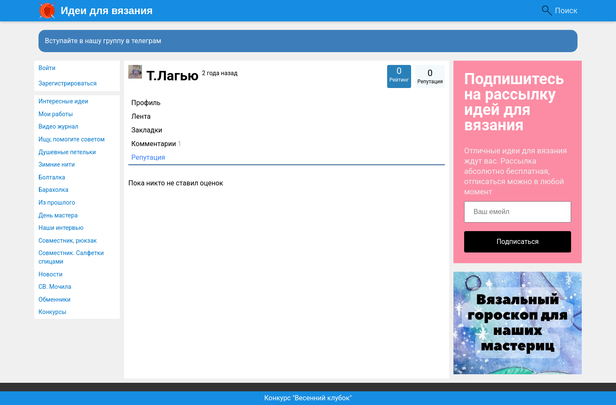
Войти (47, 68)
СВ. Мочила (54, 286)
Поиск (566, 10)
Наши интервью (60, 227)
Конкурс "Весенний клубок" (308, 398)
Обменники (54, 299)
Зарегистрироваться (67, 83)
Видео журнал (58, 126)
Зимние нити (56, 164)
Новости (50, 274)
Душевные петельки (67, 152)
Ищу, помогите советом (71, 139)
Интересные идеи (63, 101)
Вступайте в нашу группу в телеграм (103, 41)
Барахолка (53, 189)
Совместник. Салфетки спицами (71, 257)
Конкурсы (52, 311)
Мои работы (55, 114)
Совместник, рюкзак (67, 240)
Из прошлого (56, 202)
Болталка (51, 177)
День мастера (58, 215)
